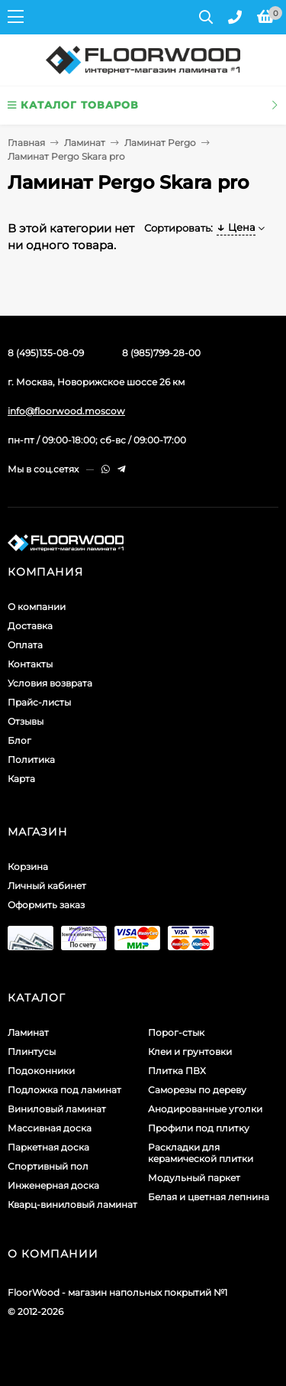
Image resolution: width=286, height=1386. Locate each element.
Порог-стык (176, 1032)
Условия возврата (50, 683)
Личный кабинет (47, 885)
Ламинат (84, 142)
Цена (236, 227)
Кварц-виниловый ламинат (72, 1204)
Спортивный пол (48, 1166)
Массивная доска (50, 1128)
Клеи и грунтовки (190, 1051)
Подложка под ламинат (64, 1089)
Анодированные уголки (205, 1109)
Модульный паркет (194, 1177)
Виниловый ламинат (57, 1109)
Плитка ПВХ (177, 1070)
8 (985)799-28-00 (161, 353)
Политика (31, 759)
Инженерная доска (53, 1185)
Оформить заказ (46, 904)
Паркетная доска (48, 1147)
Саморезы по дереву (197, 1089)
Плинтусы (32, 1051)
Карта (21, 778)
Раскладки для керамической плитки (200, 1152)
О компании (37, 606)
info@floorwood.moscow (66, 411)
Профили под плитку (198, 1128)
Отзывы (25, 721)
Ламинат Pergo (160, 142)
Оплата (25, 645)
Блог (19, 740)
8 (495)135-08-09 (46, 353)
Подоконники (41, 1070)
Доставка (30, 625)
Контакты (30, 664)
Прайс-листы (39, 702)
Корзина (28, 866)
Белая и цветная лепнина (208, 1197)
